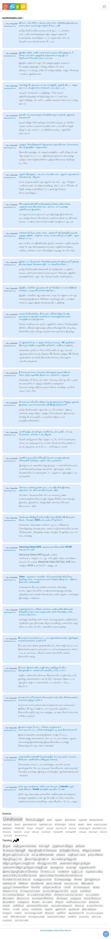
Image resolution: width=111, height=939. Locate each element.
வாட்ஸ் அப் (71, 883)
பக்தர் (5, 916)
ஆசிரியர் (61, 913)
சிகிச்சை (23, 883)
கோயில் (35, 887)
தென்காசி (17, 832)
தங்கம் (25, 909)
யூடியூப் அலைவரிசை (15, 887)
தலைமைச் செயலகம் (37, 905)
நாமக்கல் (72, 828)
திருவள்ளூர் (60, 824)
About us (68, 930)
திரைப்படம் (23, 898)
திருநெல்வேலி (96, 820)
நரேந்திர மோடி (69, 850)
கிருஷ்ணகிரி (58, 832)
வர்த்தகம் (7, 913)
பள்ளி (67, 887)
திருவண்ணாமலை (21, 835)
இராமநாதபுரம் (29, 824)
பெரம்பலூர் (8, 836)
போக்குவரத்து (62, 879)
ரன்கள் (6, 905)
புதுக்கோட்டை (45, 824)
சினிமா (6, 909)
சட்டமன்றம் (92, 894)
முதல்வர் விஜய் (62, 846)
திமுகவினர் (9, 902)
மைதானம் (7, 920)
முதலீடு (49, 909)
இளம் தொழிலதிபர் (37, 859)
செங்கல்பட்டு (61, 828)
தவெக (80, 846)
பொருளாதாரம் (81, 887)
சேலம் (17, 824)
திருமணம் (8, 898)
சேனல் (78, 879)
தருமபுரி (50, 828)
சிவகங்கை (7, 832)
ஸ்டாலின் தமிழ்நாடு (63, 859)
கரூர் (49, 819)
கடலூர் (27, 832)
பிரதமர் (59, 902)
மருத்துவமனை (42, 879)
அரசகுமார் (56, 867)
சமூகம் (60, 854)
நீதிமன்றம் (87, 883)
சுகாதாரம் (94, 902)
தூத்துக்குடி (7, 828)
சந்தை (96, 887)
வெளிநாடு (37, 883)
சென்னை (13, 819)
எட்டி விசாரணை (43, 854)
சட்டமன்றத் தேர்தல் (13, 894)
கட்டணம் (47, 902)
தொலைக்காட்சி (76, 913)
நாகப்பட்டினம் (100, 824)
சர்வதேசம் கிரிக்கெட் (43, 898)
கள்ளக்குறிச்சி (70, 832)
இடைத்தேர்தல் (89, 909)
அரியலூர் (82, 832)
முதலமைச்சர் (87, 867)
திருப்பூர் (35, 832)
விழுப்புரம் (19, 828)
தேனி (89, 824)
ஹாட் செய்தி (53, 883)
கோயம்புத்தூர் (34, 819)
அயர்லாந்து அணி (33, 913)
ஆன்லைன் (73, 909)
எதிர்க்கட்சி (9, 883)
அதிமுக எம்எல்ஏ (24, 846)
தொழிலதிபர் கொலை (42, 850)
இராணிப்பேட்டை (100, 828)
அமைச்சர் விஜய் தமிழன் (75, 863)
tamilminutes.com (10, 26)
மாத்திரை (72, 916)
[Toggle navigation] (104, 6)
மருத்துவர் (75, 898)
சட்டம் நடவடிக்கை (94, 913)
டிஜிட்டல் (77, 871)
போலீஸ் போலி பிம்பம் (17, 879)
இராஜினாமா (92, 879)
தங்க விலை (95, 854)
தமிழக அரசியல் (52, 887)
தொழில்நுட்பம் (12, 859)
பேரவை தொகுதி (14, 850)
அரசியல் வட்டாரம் (76, 902)
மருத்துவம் (23, 902)
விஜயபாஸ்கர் (91, 850)
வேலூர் (30, 828)
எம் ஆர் (44, 846)
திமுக (6, 846)
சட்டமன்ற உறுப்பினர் (39, 894)
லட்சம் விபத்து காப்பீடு (55, 891)
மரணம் (18, 913)
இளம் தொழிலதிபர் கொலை (20, 871)
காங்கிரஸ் (85, 891)
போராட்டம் (48, 871)
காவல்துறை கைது (36, 916)
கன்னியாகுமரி (84, 828)
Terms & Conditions (46, 930)
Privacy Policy (59, 930)
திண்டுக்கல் (70, 820)
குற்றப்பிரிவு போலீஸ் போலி (20, 875)
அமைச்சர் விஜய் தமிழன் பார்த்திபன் (25, 867)
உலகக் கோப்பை (95, 905)
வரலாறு (71, 867)
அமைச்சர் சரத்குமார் (61, 905)
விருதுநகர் (40, 828)
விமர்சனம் (61, 898)
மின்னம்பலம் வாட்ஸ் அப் (68, 894)
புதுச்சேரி (83, 820)
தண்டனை (96, 916)
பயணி (16, 909)
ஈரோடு (72, 824)
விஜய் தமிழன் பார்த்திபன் (18, 863)
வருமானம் (84, 916)
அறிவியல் (18, 905)
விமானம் (49, 913)
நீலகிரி (81, 824)
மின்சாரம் (79, 905)
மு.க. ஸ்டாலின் (21, 920)
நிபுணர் (36, 902)
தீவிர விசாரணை (18, 916)
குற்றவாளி (60, 909)
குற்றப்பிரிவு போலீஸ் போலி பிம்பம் (61, 875)
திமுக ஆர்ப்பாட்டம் (16, 854)
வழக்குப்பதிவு (94, 871)
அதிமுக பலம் (76, 854)
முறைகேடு (36, 909)
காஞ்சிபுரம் (46, 832)
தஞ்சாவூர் (7, 824)
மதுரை (58, 819)
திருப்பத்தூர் (93, 832)
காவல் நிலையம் (92, 898)
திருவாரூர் (103, 832)
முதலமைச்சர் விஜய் (56, 916)
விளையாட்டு (10, 891)
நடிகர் (74, 891)
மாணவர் (63, 871)
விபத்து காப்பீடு (47, 863)
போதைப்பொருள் (30, 891)
